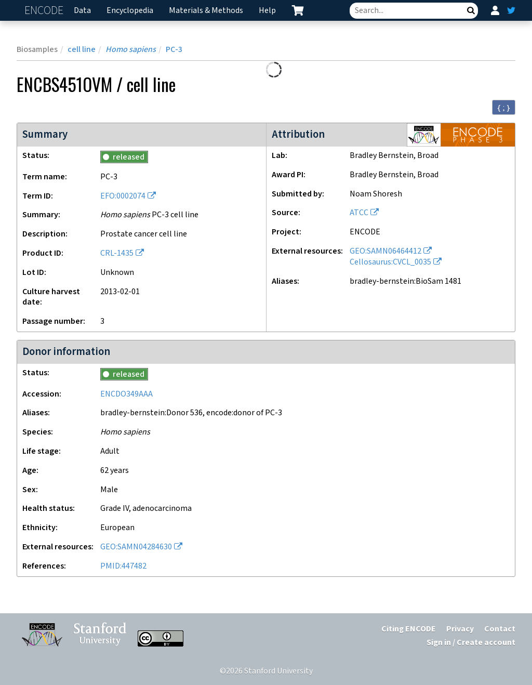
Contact (499, 629)
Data (82, 10)
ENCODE (45, 10)
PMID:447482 (123, 566)
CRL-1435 (117, 253)
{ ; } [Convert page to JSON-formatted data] (504, 107)
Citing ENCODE (408, 629)
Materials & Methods (206, 10)
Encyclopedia (130, 10)
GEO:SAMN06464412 (385, 251)
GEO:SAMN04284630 (136, 547)
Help (267, 10)
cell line (82, 49)
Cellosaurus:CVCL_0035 (390, 262)
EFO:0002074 (122, 196)
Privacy (460, 629)
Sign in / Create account (471, 642)
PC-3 (174, 49)
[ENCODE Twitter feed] (511, 10)
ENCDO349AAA (126, 394)
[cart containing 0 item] (298, 10)
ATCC (359, 212)
